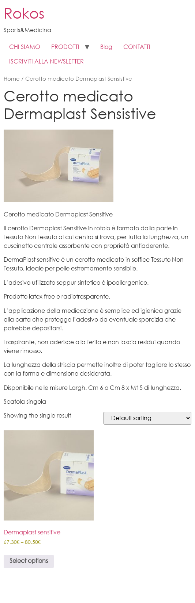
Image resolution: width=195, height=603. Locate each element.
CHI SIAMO (24, 47)
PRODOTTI (65, 47)
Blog (106, 47)
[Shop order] (147, 418)
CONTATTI (136, 47)
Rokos (24, 15)
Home (12, 79)
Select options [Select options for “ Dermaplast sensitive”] (29, 561)
